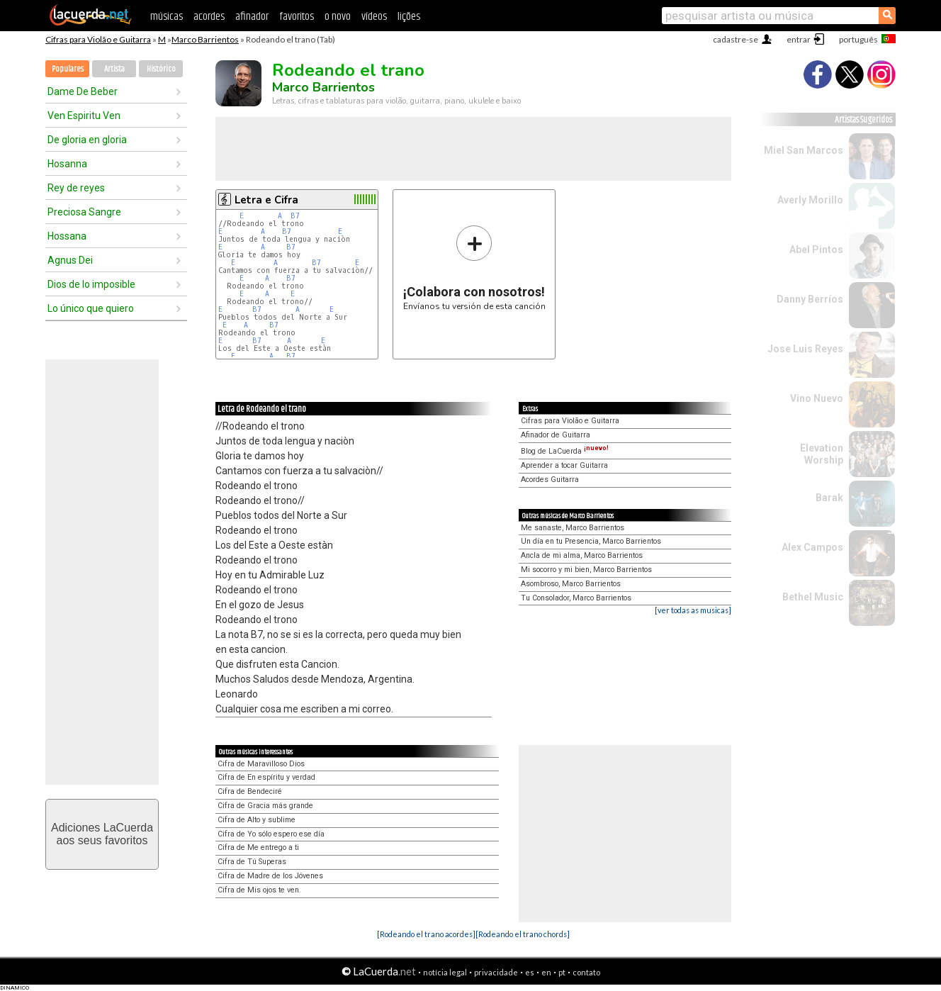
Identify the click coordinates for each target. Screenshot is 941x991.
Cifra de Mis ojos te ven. (259, 890)
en (546, 972)
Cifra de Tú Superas (252, 861)
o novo (338, 17)
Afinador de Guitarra (555, 434)
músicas (166, 17)
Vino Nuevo (816, 398)
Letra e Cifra (266, 200)
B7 (295, 215)
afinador (252, 17)
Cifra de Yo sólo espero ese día (271, 834)
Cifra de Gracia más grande (265, 805)
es (529, 972)
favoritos (296, 17)
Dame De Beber (82, 91)
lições (409, 17)
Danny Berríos (810, 299)
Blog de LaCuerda (565, 451)
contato (586, 972)
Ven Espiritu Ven (83, 115)
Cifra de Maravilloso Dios (261, 763)
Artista (114, 69)
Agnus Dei (70, 260)
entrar (799, 39)
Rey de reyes (76, 188)
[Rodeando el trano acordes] (426, 934)
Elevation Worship (821, 454)
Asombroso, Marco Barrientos (571, 583)
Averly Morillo (810, 200)
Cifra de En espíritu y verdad (266, 777)
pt (561, 972)
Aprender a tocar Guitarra (564, 465)
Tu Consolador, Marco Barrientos (576, 598)
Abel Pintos (816, 249)
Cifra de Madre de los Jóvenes (270, 875)
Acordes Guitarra (550, 479)
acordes (209, 17)
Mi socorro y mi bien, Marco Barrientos (586, 569)
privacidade (496, 972)
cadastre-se (735, 39)
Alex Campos (812, 547)
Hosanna (67, 163)
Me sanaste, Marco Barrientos (572, 527)
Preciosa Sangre (84, 212)
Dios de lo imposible (91, 284)
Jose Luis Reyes (805, 348)
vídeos (374, 17)
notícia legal (445, 972)
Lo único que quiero (90, 308)
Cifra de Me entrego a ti (258, 847)
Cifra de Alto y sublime (256, 819)
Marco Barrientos (205, 39)
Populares (68, 69)
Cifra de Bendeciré (250, 791)
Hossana (66, 236)
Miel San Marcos (803, 150)
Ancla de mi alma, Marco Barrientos (582, 555)
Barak (829, 497)
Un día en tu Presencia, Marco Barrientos (591, 541)
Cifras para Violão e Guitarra (98, 39)
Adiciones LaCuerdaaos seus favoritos (102, 834)
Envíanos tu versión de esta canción (474, 267)
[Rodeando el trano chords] (522, 934)
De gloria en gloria (87, 139)
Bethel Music (812, 597)
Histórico (161, 69)
